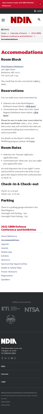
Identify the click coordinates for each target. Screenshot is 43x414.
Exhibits (5, 255)
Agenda (5, 244)
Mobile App (6, 252)
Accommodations (9, 39)
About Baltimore (9, 236)
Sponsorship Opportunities (14, 263)
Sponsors (5, 259)
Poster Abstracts (9, 271)
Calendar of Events (18, 33)
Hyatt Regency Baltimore (12, 66)
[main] (21, 167)
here (32, 141)
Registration (7, 275)
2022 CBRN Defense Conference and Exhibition (21, 35)
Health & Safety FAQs (11, 267)
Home (3, 33)
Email (5, 29)
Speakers (5, 279)
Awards (4, 248)
